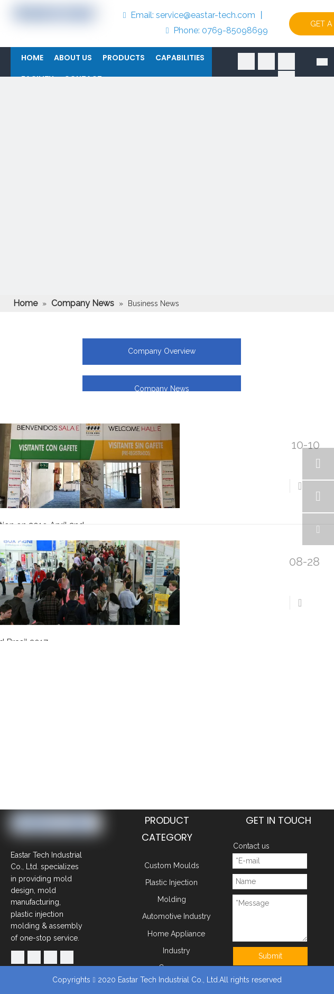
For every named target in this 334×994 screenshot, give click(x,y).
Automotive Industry (176, 916)
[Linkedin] (266, 61)
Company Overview (162, 351)
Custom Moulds (171, 865)
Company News (161, 388)
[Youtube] (286, 61)
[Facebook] (246, 61)
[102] (167, 244)
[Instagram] (66, 957)
